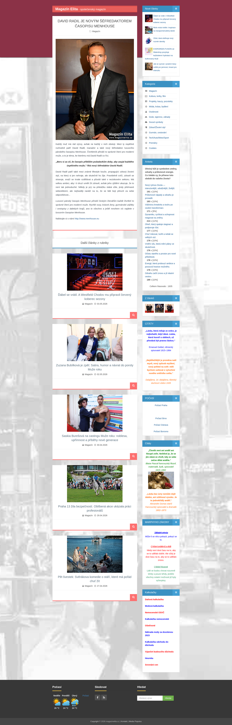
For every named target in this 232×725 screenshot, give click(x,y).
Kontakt (124, 721)
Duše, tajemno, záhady (159, 117)
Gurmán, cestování (157, 132)
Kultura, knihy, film (157, 96)
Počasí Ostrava (161, 425)
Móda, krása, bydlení (158, 106)
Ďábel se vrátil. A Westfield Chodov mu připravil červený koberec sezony (164, 19)
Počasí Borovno (161, 431)
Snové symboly (156, 122)
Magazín (96, 31)
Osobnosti (153, 112)
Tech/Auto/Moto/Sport (159, 138)
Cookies (153, 148)
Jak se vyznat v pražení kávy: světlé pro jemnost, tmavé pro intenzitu (165, 67)
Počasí (86, 695)
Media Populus (135, 721)
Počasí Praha (161, 405)
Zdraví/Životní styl (157, 127)
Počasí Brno (161, 418)
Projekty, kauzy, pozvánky (161, 101)
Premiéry (153, 143)
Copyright (94, 721)
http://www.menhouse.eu (87, 218)
